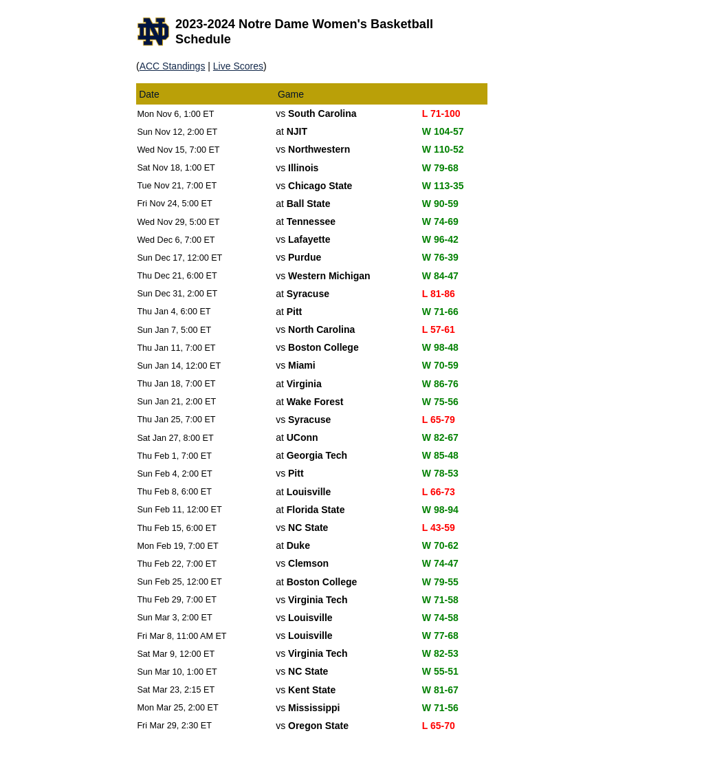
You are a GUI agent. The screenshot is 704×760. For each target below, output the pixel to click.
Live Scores (238, 66)
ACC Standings (173, 66)
